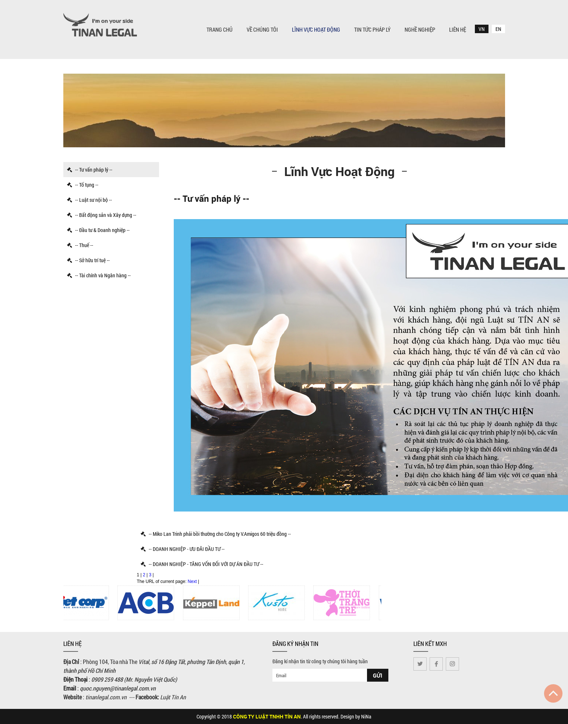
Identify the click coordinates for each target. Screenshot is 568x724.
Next (192, 581)
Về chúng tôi (262, 29)
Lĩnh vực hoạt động (316, 29)
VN (482, 28)
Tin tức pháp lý (372, 29)
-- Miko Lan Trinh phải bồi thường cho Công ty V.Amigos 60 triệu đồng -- (216, 533)
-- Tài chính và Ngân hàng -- (99, 275)
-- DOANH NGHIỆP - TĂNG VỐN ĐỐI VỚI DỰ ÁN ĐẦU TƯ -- (202, 563)
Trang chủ (220, 29)
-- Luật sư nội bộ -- (89, 199)
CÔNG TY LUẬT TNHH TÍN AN (267, 716)
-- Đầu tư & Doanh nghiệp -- (98, 229)
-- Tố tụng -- (82, 184)
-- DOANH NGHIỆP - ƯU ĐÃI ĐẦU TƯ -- (183, 548)
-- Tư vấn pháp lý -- (89, 169)
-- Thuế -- (80, 245)
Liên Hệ (457, 29)
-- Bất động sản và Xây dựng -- (101, 214)
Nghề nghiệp (420, 29)
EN (498, 28)
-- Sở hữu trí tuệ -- (88, 260)
